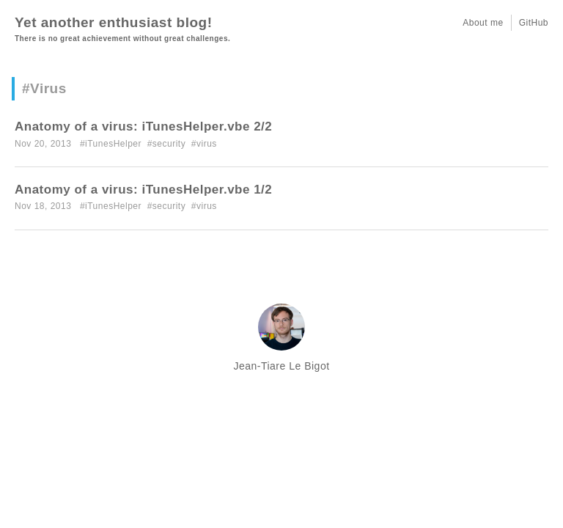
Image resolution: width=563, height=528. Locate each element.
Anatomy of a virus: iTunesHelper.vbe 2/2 (143, 126)
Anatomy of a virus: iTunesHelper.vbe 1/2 (143, 190)
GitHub (533, 23)
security (168, 144)
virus (206, 144)
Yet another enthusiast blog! (113, 22)
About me (483, 23)
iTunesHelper (113, 144)
